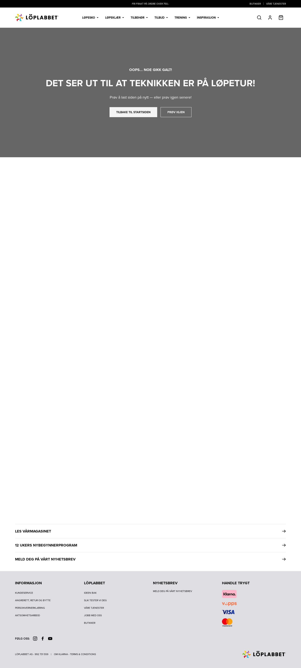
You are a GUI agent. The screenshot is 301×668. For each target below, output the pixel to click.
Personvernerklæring (30, 608)
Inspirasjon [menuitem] (208, 17)
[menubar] (150, 18)
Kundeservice (24, 593)
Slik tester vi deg (95, 600)
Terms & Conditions (83, 654)
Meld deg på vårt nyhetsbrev (172, 591)
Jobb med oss (93, 615)
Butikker (255, 4)
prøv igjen (176, 112)
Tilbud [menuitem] (161, 17)
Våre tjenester (276, 4)
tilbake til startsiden (133, 112)
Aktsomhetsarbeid (27, 615)
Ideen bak (90, 593)
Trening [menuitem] (182, 17)
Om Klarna (61, 654)
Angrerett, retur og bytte (33, 600)
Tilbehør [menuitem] (139, 17)
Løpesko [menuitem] (90, 17)
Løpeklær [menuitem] (114, 17)
